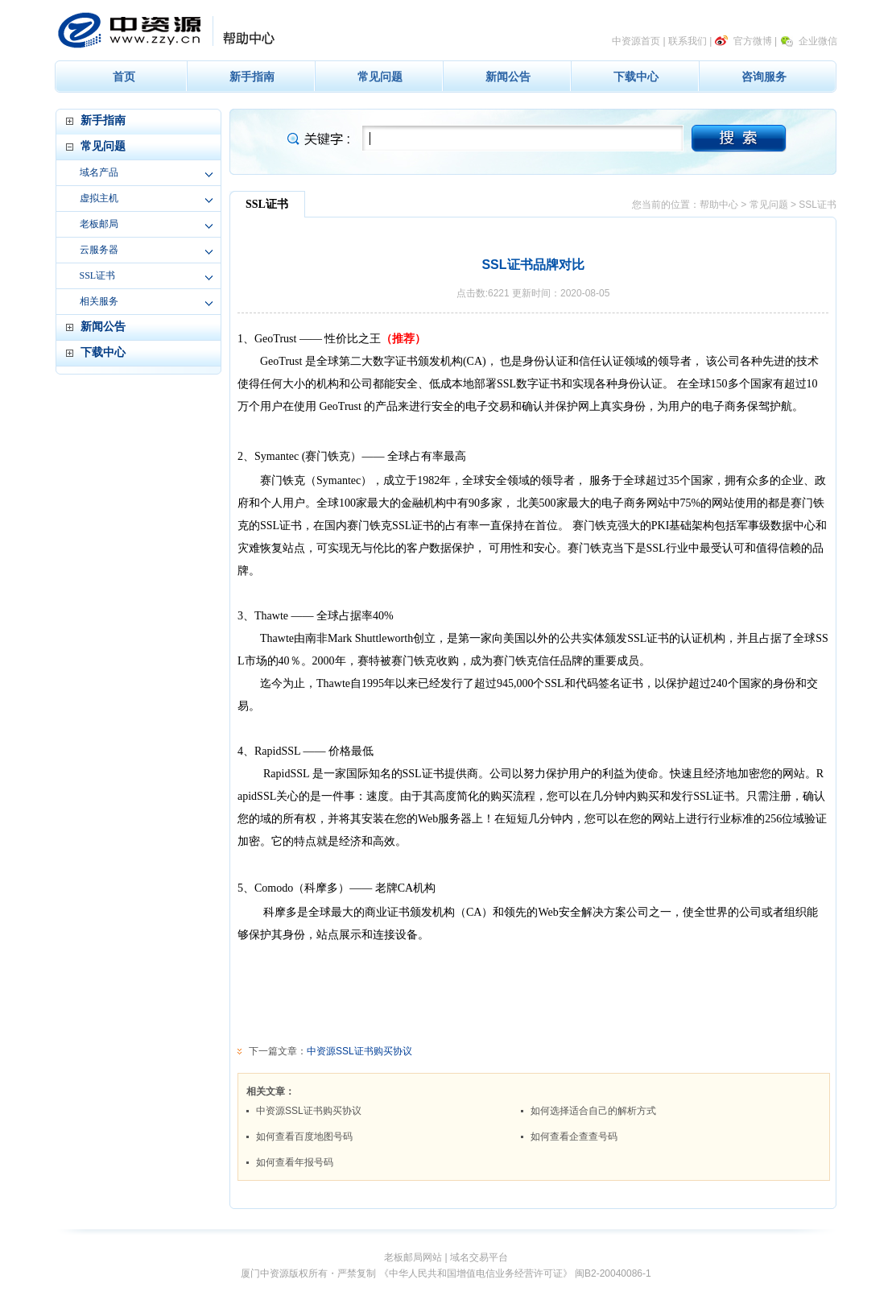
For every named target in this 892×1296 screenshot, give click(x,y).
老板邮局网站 (413, 1257)
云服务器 (99, 249)
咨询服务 (764, 76)
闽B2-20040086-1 (613, 1273)
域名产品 (99, 172)
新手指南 (252, 76)
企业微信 (818, 41)
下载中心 (636, 76)
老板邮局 (99, 224)
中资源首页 (636, 41)
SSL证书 (98, 275)
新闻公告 (508, 76)
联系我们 (687, 41)
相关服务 (99, 301)
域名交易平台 (479, 1257)
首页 (124, 76)
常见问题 (380, 76)
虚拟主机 (99, 198)
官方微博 (752, 41)
